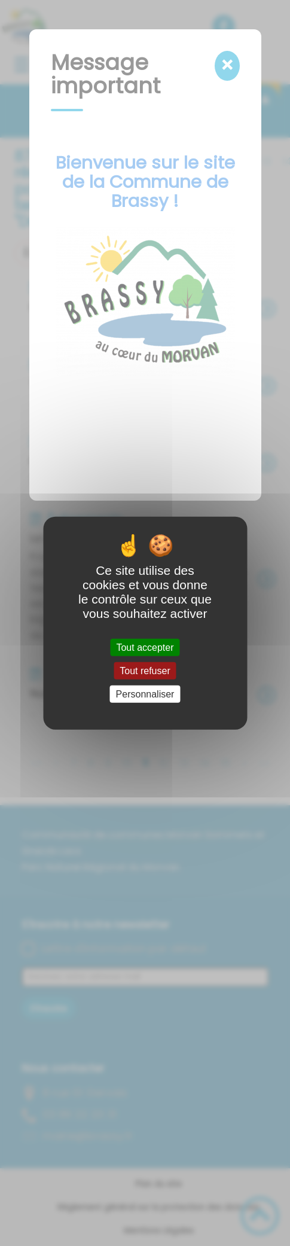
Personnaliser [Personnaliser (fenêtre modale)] (145, 694)
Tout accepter (144, 647)
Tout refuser (145, 670)
